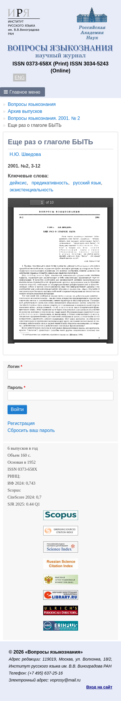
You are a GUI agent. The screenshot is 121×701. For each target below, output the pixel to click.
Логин (13, 366)
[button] (22, 92)
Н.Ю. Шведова (25, 154)
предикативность (50, 182)
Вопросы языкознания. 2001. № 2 (44, 118)
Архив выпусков (25, 111)
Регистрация (21, 423)
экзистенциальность (31, 189)
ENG (20, 77)
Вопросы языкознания (32, 104)
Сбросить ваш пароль (31, 430)
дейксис (18, 182)
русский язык (87, 182)
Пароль (15, 387)
